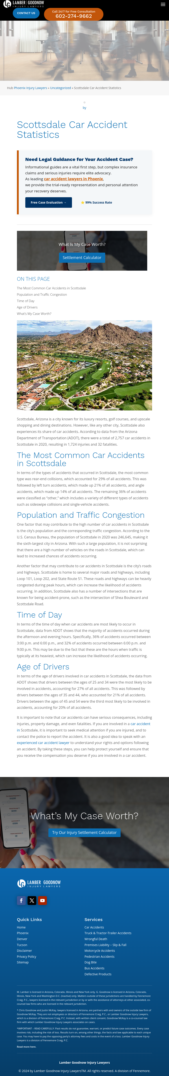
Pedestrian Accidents (99, 957)
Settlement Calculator (82, 257)
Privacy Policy (26, 957)
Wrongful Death (95, 939)
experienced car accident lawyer (43, 742)
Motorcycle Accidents (99, 951)
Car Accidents (94, 928)
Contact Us (26, 13)
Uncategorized (60, 88)
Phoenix (23, 933)
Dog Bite (90, 963)
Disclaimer (24, 951)
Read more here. (26, 1047)
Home (21, 928)
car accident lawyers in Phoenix (73, 178)
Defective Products (97, 974)
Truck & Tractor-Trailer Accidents (107, 933)
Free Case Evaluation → (49, 202)
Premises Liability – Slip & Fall (105, 945)
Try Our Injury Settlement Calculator (84, 832)
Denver (22, 939)
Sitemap (23, 963)
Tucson (22, 945)
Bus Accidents (94, 969)
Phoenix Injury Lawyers (30, 88)
